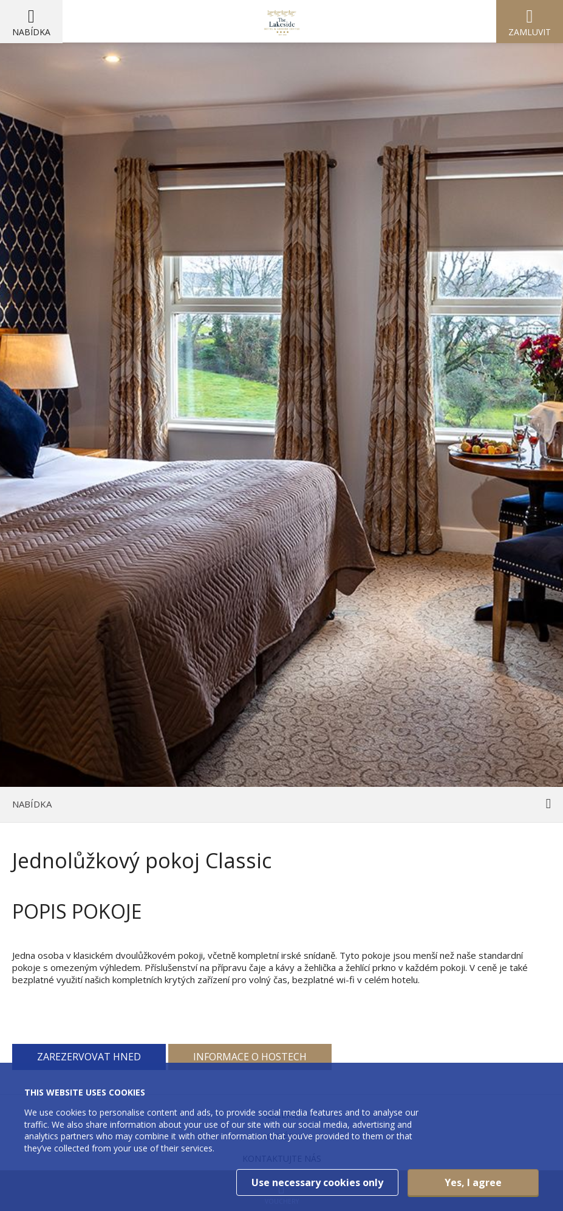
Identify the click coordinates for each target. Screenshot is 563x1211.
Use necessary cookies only (317, 1182)
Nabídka (31, 32)
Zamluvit (529, 32)
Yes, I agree (473, 1182)
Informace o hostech (250, 1056)
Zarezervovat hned (89, 1056)
